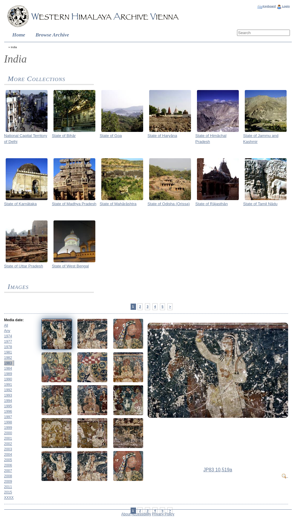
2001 (8, 438)
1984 (8, 368)
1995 (8, 406)
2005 (8, 460)
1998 (8, 422)
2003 (8, 449)
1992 (8, 390)
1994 (8, 401)
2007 (8, 471)
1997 (8, 417)
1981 (8, 352)
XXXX (9, 498)
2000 (8, 433)
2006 (8, 465)
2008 (8, 476)
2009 (8, 481)
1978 (8, 347)
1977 (8, 341)
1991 (8, 385)
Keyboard (269, 6)
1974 (8, 336)
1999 (8, 428)
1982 (8, 358)
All (6, 325)
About (126, 514)
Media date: (14, 320)
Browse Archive (52, 35)
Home (18, 35)
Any (7, 331)
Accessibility (141, 514)
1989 (8, 374)
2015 (8, 492)
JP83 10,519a (217, 469)
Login (286, 6)
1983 (8, 363)
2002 (8, 444)
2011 (8, 487)
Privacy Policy (163, 514)
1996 (8, 411)
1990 (8, 379)
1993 (8, 395)
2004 (8, 455)
